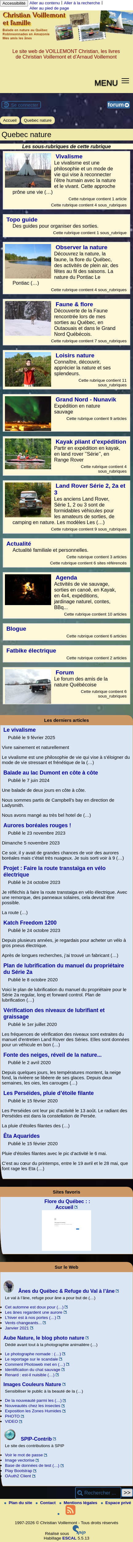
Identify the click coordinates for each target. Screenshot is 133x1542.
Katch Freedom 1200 (30, 923)
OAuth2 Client (18, 1476)
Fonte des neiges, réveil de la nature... (52, 1055)
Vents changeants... (23, 1322)
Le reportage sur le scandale (31, 1359)
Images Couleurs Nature (32, 1384)
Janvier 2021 (17, 1328)
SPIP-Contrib (27, 1439)
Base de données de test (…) (32, 1465)
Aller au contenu (45, 3)
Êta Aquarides (21, 1136)
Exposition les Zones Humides (33, 1411)
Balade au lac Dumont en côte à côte (50, 773)
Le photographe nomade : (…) (33, 1354)
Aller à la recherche (82, 3)
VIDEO (11, 1421)
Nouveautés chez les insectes (32, 1405)
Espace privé (116, 1502)
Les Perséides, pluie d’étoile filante (48, 1093)
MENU (106, 83)
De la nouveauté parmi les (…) (33, 1400)
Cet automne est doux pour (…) (34, 1307)
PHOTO (12, 1416)
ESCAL (69, 1538)
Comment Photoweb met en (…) (35, 1364)
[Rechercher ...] (98, 1493)
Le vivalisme (19, 730)
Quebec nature (38, 120)
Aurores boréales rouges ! (37, 825)
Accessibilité (14, 3)
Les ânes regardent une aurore (33, 1312)
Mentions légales (79, 1502)
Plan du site (18, 1502)
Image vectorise (19, 1460)
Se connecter (24, 105)
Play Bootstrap (18, 1470)
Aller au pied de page (49, 8)
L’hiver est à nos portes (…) (30, 1317)
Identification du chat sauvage (32, 1369)
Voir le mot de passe (24, 1455)
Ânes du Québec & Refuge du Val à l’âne (59, 1291)
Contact (46, 1502)
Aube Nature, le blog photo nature (43, 1338)
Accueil (10, 120)
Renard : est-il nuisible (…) (29, 1375)
